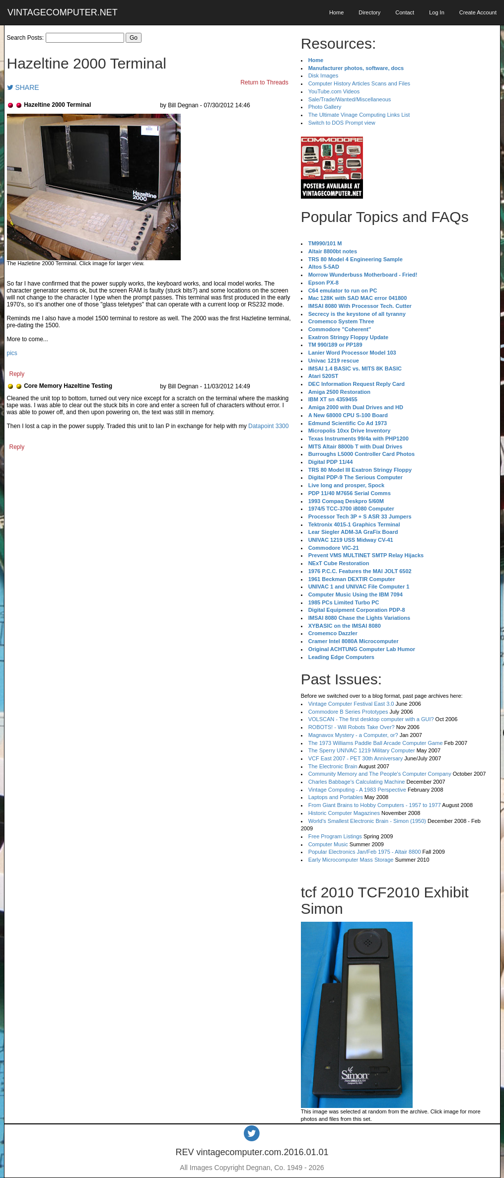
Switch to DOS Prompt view (341, 123)
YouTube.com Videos (334, 91)
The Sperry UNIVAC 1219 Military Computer (361, 750)
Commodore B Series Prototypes (348, 712)
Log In (436, 12)
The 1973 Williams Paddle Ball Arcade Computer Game (375, 743)
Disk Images (323, 75)
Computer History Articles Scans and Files (359, 83)
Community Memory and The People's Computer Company (379, 774)
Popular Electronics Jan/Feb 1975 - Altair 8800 (364, 852)
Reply (17, 373)
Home (336, 12)
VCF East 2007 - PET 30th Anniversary (355, 758)
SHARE (23, 87)
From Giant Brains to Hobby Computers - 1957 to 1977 (374, 805)
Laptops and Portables (335, 797)
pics (12, 353)
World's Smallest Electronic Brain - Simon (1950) (367, 821)
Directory (369, 12)
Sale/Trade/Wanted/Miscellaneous (349, 99)
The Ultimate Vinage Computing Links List (359, 115)
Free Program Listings (335, 836)
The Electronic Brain (333, 766)
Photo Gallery (325, 107)
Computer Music (328, 844)
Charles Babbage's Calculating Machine (356, 782)
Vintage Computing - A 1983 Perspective (357, 790)
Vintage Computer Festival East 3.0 (351, 704)
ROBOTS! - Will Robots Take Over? (351, 727)
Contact (404, 12)
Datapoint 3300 (268, 426)
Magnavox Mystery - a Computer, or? (353, 735)
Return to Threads (264, 82)
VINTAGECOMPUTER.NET (62, 12)
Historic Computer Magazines (344, 813)
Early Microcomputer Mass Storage (351, 860)
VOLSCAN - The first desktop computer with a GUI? (371, 719)
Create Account (478, 12)
